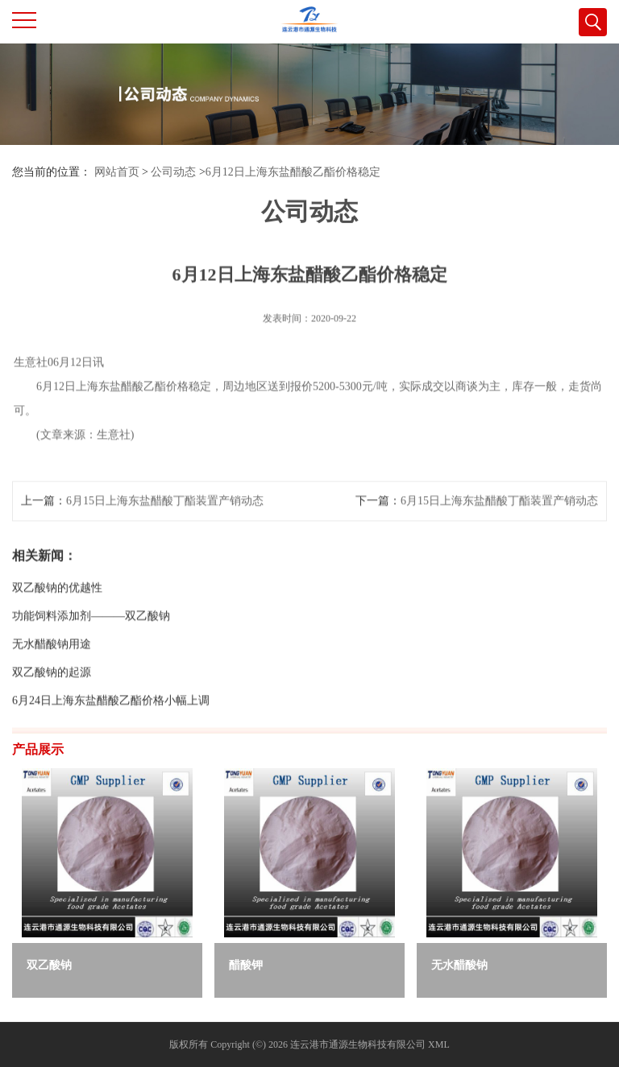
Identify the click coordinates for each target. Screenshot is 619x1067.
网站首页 (116, 172)
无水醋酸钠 (459, 965)
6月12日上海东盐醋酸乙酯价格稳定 (293, 172)
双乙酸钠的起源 (51, 695)
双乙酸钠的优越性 (57, 611)
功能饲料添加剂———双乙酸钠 (91, 639)
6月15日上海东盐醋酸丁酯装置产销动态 (165, 524)
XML (439, 1044)
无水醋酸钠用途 (51, 667)
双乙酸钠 (49, 965)
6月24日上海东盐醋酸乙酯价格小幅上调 (111, 724)
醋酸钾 (246, 965)
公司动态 (173, 172)
